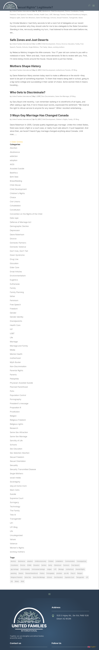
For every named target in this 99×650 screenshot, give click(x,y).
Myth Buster (15, 362)
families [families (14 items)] (44, 565)
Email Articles (16, 272)
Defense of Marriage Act (20, 222)
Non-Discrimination (48, 96)
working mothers (58, 47)
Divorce (64, 44)
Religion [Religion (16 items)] (79, 573)
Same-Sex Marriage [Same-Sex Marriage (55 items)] (39, 577)
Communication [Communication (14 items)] (70, 561)
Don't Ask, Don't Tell (19, 251)
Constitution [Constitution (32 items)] (14, 565)
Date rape (14, 218)
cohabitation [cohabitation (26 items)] (59, 561)
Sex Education (16, 449)
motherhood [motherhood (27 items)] (69, 569)
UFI (11, 523)
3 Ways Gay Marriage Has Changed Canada (39, 115)
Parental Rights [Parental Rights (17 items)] (80, 569)
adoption (13, 160)
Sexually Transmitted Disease (23, 469)
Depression (15, 230)
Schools (53, 18)
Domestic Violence (18, 247)
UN (11, 531)
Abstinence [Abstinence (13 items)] (21, 561)
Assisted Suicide (17, 168)
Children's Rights (61, 119)
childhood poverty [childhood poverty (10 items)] (40, 561)
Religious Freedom (18, 420)
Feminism (13, 14)
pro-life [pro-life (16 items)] (66, 573)
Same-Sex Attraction (28, 18)
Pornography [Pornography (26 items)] (50, 573)
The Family (43, 47)
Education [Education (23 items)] (36, 565)
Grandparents (16, 321)
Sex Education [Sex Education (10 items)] (58, 577)
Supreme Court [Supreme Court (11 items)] (69, 577)
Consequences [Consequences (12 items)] (81, 561)
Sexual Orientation (18, 461)
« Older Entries (16, 142)
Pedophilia (14, 379)
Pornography (15, 399)
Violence (13, 543)
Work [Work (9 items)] (22, 581)
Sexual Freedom (62, 18)
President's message (19, 403)
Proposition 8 (15, 407)
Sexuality (14, 465)
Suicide (13, 494)
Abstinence (46, 11)
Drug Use (14, 259)
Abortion (13, 148)
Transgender (73, 18)
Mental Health (16, 354)
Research (14, 428)
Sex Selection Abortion (19, 453)
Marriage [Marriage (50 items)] (61, 569)
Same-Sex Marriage (43, 18)
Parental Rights (16, 370)
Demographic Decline (19, 226)
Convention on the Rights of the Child (26, 214)
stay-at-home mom (18, 486)
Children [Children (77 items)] (50, 561)
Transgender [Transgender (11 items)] (80, 577)
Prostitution (15, 412)
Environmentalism (18, 276)
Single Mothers (34, 47)
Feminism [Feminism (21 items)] (66, 565)
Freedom (30, 14)
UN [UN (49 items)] (12, 581)
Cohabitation (15, 206)
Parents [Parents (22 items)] (21, 573)
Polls (12, 391)
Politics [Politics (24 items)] (42, 573)
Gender (36, 14)
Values (80, 18)
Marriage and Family (19, 346)
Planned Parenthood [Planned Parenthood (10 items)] (31, 573)
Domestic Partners (18, 243)
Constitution (75, 11)
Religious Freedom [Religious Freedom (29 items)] (16, 577)
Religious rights (15, 18)
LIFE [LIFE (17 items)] (55, 569)
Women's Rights (17, 548)
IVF (11, 329)
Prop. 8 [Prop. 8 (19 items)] (73, 573)
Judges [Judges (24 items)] (49, 569)
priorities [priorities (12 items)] (59, 573)
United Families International (21, 11)
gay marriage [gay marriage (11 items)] (14, 569)
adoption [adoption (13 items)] (30, 561)
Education (71, 44)
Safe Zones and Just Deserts (29, 40)
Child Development (57, 11)
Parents (63, 14)
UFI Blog (74, 70)
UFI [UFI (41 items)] (87, 577)
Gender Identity (16, 317)
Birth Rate (14, 177)
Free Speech (21, 14)
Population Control (18, 395)
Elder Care (14, 267)
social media (15, 478)
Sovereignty (15, 482)
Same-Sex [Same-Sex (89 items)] (28, 577)
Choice (67, 11)
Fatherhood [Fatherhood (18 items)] (57, 565)
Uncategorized (16, 535)
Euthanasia (15, 284)
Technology (15, 506)
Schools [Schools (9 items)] (49, 577)
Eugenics (14, 280)
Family (81, 11)
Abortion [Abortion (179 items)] (13, 561)
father (12, 296)
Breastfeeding (16, 181)
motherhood (60, 70)
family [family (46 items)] (50, 565)
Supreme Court (16, 498)
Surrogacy (14, 502)
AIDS (12, 164)
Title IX (13, 515)
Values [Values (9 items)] (17, 581)
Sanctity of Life (16, 440)
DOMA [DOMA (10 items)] (29, 565)
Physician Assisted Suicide (21, 383)
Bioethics (14, 173)
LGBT (51, 14)
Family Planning (17, 292)
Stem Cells (14, 490)
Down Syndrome (17, 255)
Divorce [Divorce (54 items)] (22, 565)
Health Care (44, 14)
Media (12, 350)
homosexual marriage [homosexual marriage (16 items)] (38, 569)
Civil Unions (15, 201)
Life (11, 337)
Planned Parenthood (73, 14)
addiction (14, 156)
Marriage (56, 14)
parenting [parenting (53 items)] (13, 573)
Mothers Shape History (25, 66)
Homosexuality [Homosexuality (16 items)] (25, 569)
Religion (84, 14)
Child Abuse (15, 185)
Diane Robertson (17, 234)
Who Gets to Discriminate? (27, 92)
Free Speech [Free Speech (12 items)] (75, 565)
